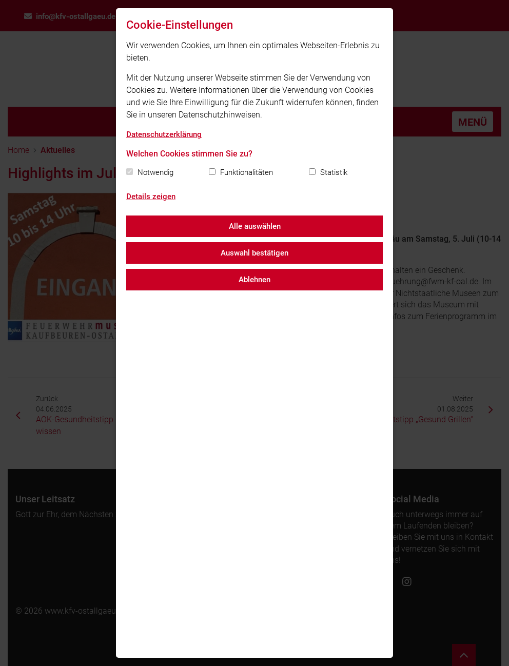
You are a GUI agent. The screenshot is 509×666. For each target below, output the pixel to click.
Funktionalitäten (246, 172)
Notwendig (155, 172)
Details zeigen (150, 196)
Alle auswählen (255, 226)
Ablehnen (254, 279)
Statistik (333, 172)
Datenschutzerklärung (164, 134)
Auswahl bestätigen (254, 253)
